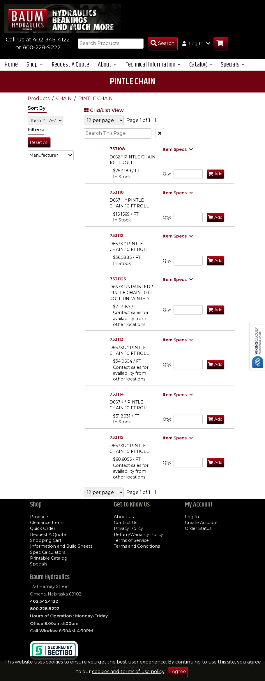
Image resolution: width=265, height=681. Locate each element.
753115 (116, 437)
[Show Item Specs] (178, 149)
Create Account (201, 522)
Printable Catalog (48, 558)
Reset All (39, 142)
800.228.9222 (44, 608)
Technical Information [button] (153, 65)
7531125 (117, 279)
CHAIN (64, 98)
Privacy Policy (128, 528)
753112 (116, 235)
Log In (192, 516)
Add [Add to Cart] (215, 174)
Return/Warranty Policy (138, 534)
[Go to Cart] (220, 43)
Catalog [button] (200, 65)
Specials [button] (233, 65)
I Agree (177, 671)
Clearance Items (47, 522)
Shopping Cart (45, 540)
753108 (117, 148)
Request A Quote (70, 65)
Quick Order (42, 528)
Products (39, 98)
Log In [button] (196, 43)
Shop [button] (35, 65)
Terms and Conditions (137, 546)
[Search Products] (162, 43)
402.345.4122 (44, 601)
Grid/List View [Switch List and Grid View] (103, 110)
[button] (51, 155)
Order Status (198, 528)
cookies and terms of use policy (128, 671)
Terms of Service (131, 540)
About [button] (107, 65)
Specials (38, 564)
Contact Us (125, 522)
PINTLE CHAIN (95, 98)
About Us (124, 516)
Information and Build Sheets (61, 546)
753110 (116, 192)
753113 (116, 339)
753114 (116, 394)
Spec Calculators (47, 552)
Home (11, 65)
